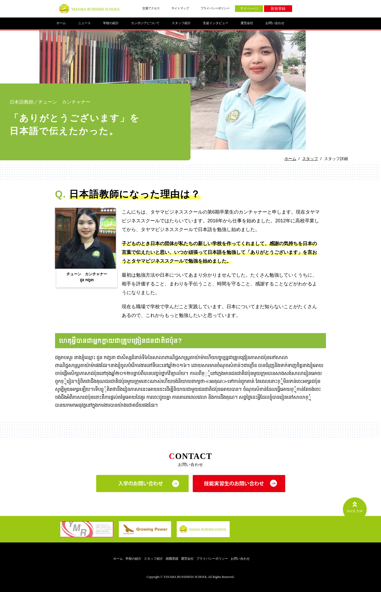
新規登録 (278, 9)
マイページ (249, 9)
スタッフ (310, 158)
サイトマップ (180, 8)
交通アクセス (151, 8)
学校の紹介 (111, 23)
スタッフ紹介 (181, 23)
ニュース (84, 23)
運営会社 (247, 23)
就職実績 (172, 558)
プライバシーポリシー (215, 8)
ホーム (61, 23)
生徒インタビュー (215, 23)
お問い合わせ (274, 23)
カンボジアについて (145, 23)
